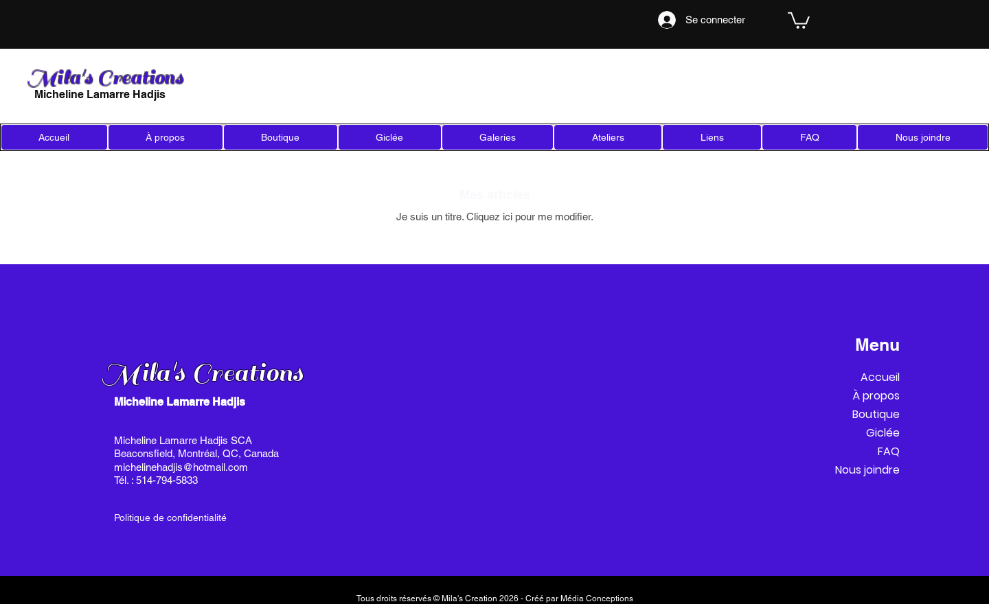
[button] (390, 137)
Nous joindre (867, 470)
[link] (799, 19)
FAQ (889, 451)
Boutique (876, 414)
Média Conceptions (596, 598)
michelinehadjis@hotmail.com (181, 467)
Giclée (883, 433)
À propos (876, 396)
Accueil (880, 377)
